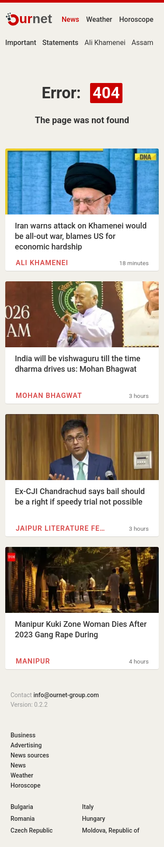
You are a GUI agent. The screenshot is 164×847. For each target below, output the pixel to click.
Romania (22, 818)
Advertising (26, 745)
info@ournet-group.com (66, 694)
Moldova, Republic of (111, 830)
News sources (29, 755)
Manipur (33, 661)
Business (22, 735)
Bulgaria (21, 806)
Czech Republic (31, 830)
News (70, 19)
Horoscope (136, 19)
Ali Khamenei (104, 42)
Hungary (93, 818)
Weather (99, 19)
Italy (88, 806)
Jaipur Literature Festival (62, 528)
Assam (143, 42)
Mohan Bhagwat (49, 395)
